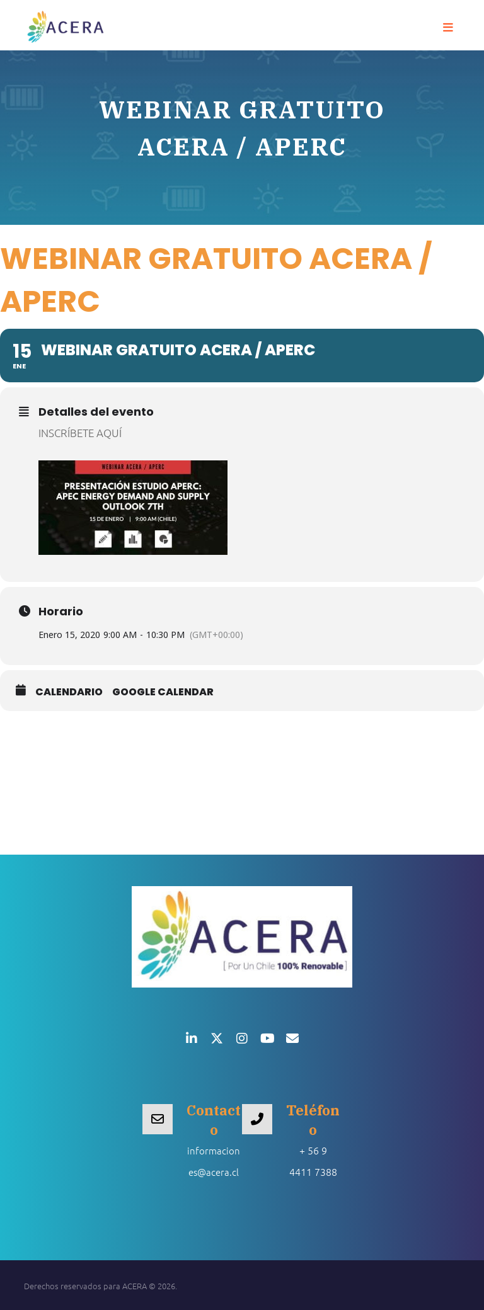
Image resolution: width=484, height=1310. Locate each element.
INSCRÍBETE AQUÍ (80, 433)
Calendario (69, 692)
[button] (448, 28)
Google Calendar (163, 692)
